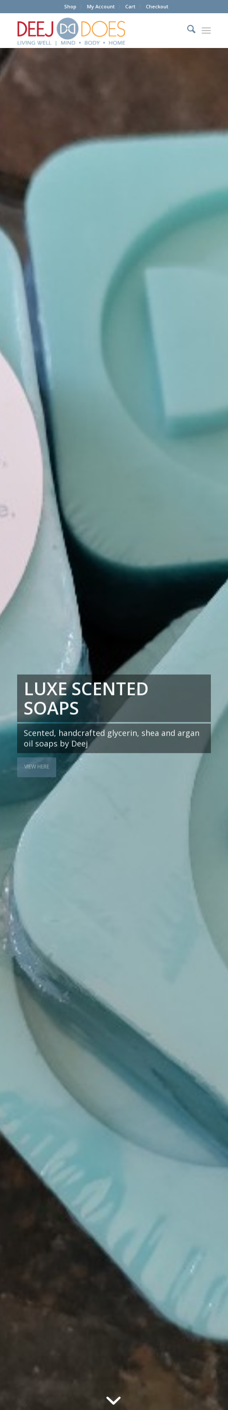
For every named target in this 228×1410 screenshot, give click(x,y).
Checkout (157, 6)
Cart (130, 6)
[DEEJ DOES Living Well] (94, 30)
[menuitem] (70, 6)
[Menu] (206, 30)
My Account (101, 6)
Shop (70, 6)
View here (36, 766)
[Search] (186, 30)
